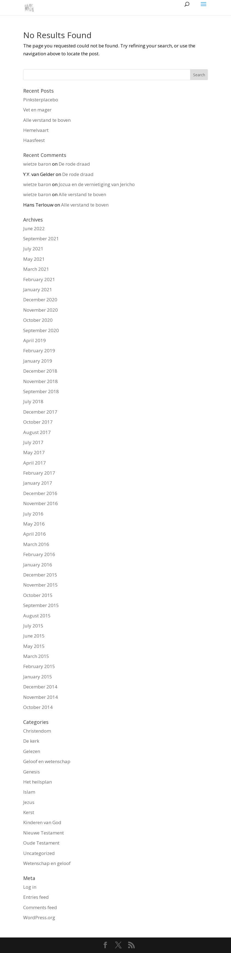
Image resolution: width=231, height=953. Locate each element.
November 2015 (40, 585)
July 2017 (33, 442)
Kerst (28, 812)
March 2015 (36, 656)
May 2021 (34, 259)
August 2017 (37, 432)
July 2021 (33, 248)
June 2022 (34, 228)
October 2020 (38, 320)
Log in (29, 887)
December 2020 (40, 299)
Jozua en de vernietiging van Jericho (97, 184)
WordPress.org (39, 917)
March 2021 (36, 269)
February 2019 (39, 350)
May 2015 (34, 646)
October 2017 (38, 422)
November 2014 (40, 697)
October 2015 (38, 595)
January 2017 (37, 483)
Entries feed (36, 897)
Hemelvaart (36, 130)
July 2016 (33, 514)
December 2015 (40, 575)
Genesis (31, 772)
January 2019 (37, 361)
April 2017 (34, 463)
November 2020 (40, 310)
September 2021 (41, 238)
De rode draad (74, 164)
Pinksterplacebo (40, 99)
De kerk (31, 741)
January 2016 (37, 565)
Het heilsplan (37, 782)
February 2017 (39, 473)
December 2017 (40, 412)
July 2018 (33, 401)
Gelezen (31, 751)
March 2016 (36, 544)
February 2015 (39, 666)
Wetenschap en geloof (47, 863)
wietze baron (37, 164)
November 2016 (40, 503)
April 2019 (34, 340)
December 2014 (40, 687)
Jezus (28, 802)
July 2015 (33, 626)
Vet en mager (37, 110)
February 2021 (39, 279)
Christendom (37, 731)
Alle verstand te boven (47, 120)
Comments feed (40, 907)
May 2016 (34, 524)
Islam (29, 792)
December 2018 (40, 371)
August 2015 (37, 615)
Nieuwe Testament (43, 833)
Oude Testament (41, 843)
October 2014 (38, 707)
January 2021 (37, 289)
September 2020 (41, 330)
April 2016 (34, 534)
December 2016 (40, 493)
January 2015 (37, 676)
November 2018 (40, 381)
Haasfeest (34, 140)
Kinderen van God (42, 822)
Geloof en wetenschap (46, 761)
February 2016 (39, 554)
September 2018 (41, 391)
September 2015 (41, 605)
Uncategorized (39, 853)
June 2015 (34, 636)
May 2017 (34, 452)
